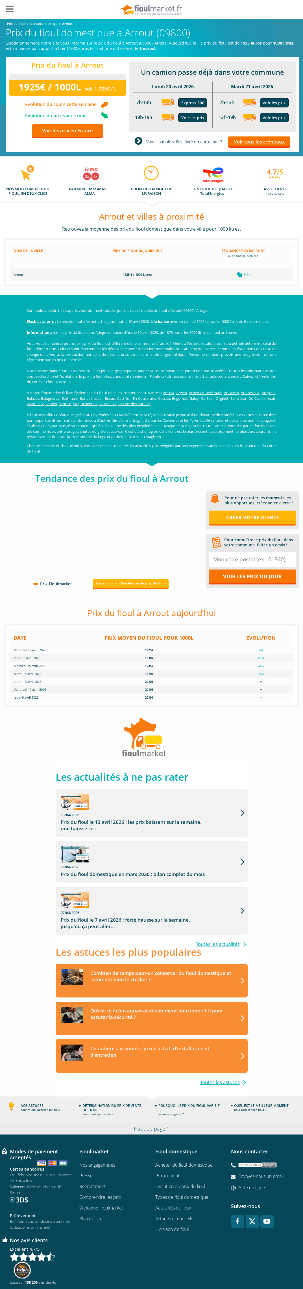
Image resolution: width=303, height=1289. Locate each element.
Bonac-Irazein (91, 398)
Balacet (33, 398)
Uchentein (89, 403)
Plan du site (91, 1182)
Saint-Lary (35, 403)
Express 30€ (192, 102)
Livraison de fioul (172, 1193)
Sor (76, 403)
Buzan (110, 398)
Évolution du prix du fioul (180, 1150)
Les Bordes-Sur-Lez (134, 403)
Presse (86, 1139)
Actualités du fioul (173, 1171)
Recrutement (92, 1150)
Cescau (164, 398)
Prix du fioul (167, 1139)
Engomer (179, 398)
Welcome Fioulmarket (101, 1171)
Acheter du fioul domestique (184, 1128)
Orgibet (222, 398)
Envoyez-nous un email (261, 1140)
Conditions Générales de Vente (53, 1268)
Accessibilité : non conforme (252, 1268)
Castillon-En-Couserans (136, 398)
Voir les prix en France (67, 130)
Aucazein (231, 392)
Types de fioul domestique (181, 1161)
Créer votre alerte (252, 517)
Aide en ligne (252, 1151)
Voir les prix (192, 117)
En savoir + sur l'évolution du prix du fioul (131, 583)
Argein (181, 392)
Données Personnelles (188, 1268)
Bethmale (70, 398)
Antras (168, 392)
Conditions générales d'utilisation (107, 1268)
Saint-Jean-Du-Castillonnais (253, 398)
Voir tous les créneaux (259, 141)
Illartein (207, 398)
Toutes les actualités (218, 907)
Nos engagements (97, 1128)
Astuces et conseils (174, 1182)
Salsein (51, 403)
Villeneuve (108, 403)
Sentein (65, 403)
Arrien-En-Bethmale (205, 392)
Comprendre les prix (100, 1161)
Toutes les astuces (220, 1045)
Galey (194, 398)
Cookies (218, 1268)
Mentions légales (151, 1268)
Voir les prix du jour (252, 576)
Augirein (269, 392)
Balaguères (50, 398)
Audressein (250, 392)
